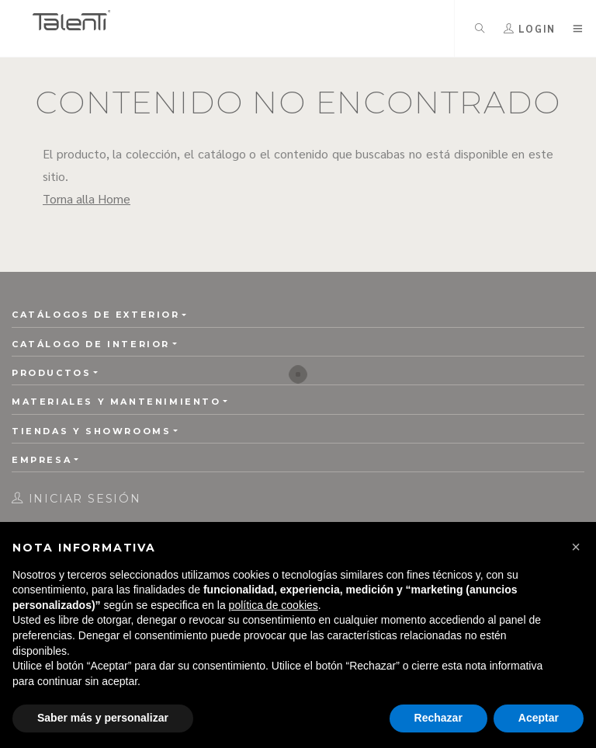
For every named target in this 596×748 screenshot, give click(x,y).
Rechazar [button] (438, 717)
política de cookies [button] (273, 605)
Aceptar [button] (538, 717)
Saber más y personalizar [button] (102, 717)
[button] (575, 546)
